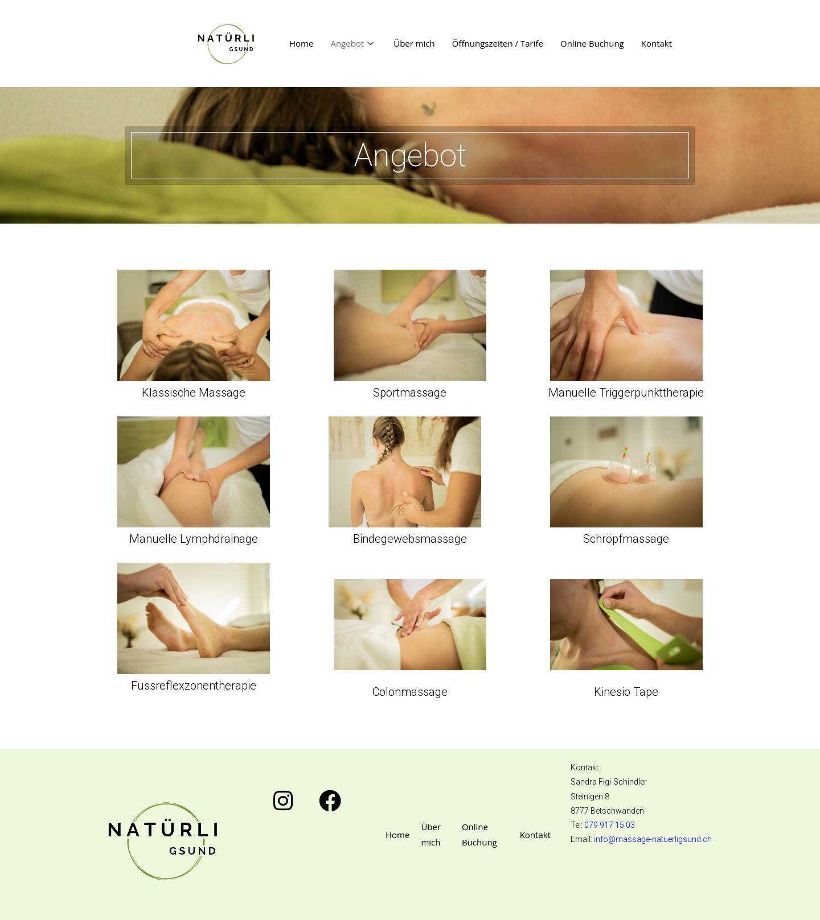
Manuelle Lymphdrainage (193, 539)
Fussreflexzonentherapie (193, 685)
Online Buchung (592, 43)
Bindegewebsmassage (410, 539)
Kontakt (656, 43)
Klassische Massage (193, 392)
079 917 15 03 (609, 825)
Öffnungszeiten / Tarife (497, 43)
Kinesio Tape (626, 692)
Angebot (353, 43)
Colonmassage (410, 692)
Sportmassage (409, 392)
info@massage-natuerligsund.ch (653, 839)
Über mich (414, 43)
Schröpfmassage (626, 539)
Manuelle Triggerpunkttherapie (626, 392)
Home (301, 43)
